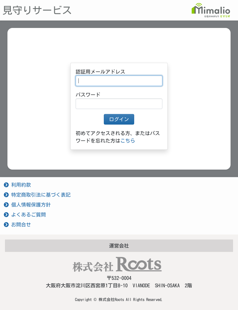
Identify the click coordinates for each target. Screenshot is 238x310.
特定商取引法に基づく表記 (37, 194)
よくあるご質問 (25, 214)
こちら (127, 140)
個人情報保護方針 (27, 204)
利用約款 (17, 184)
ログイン (119, 119)
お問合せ (17, 224)
